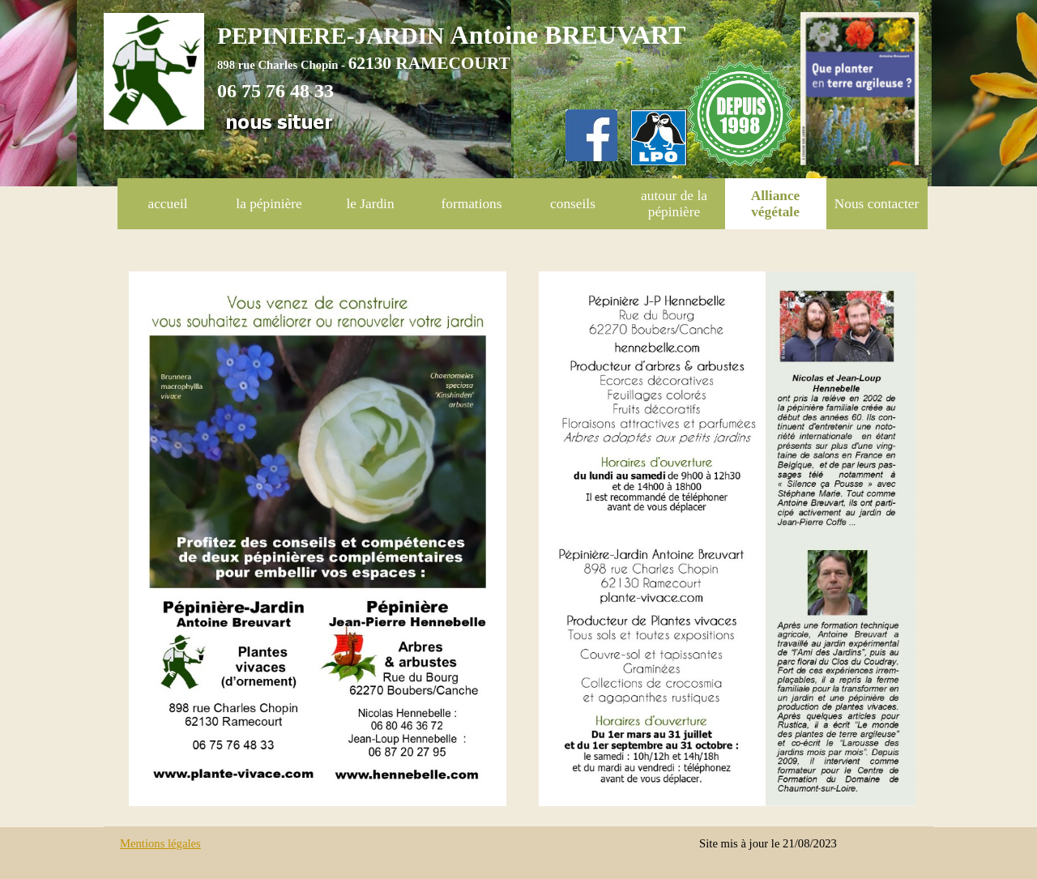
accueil (167, 203)
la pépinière (268, 203)
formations (471, 203)
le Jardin (370, 203)
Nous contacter (876, 203)
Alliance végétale (775, 204)
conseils (572, 203)
